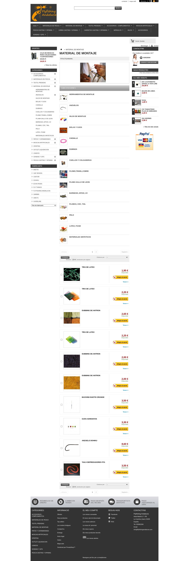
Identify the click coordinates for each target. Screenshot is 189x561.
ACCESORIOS (143, 30)
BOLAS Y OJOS (41, 101)
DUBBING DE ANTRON (91, 310)
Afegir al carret (120, 277)
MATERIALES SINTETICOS (45, 135)
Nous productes (140, 70)
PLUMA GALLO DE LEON (44, 118)
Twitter (113, 518)
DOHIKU (36, 180)
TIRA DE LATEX (88, 267)
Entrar (156, 46)
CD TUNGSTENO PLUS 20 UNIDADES (149, 111)
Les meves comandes (90, 514)
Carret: (139, 41)
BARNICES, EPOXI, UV (43, 122)
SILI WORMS (146, 119)
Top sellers (60, 521)
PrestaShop (70, 547)
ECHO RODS (37, 184)
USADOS (36, 153)
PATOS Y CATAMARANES (42, 139)
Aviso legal (60, 536)
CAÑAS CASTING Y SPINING (68, 30)
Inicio (34, 26)
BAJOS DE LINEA (148, 92)
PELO (38, 129)
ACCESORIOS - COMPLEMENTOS (118, 26)
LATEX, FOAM (40, 132)
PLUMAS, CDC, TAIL (42, 125)
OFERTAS (36, 146)
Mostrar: (68, 259)
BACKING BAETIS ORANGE (93, 397)
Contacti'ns (60, 529)
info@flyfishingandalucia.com (143, 529)
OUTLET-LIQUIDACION (41, 149)
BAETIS (36, 169)
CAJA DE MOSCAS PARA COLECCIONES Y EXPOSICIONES (48, 55)
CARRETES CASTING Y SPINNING (95, 30)
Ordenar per (100, 257)
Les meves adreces (89, 521)
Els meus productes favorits (91, 532)
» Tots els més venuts (150, 127)
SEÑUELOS (117, 30)
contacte (124, 1)
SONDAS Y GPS (38, 35)
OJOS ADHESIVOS (89, 419)
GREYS (36, 198)
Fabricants (37, 166)
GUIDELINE (37, 201)
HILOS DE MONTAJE (43, 98)
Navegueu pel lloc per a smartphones (94, 557)
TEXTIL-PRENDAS (94, 26)
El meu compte (90, 510)
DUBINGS (39, 108)
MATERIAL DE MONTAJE (73, 26)
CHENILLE (39, 105)
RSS (112, 521)
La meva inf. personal (89, 525)
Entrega (59, 532)
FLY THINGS (37, 187)
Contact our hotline (148, 62)
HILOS (129, 30)
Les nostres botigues (64, 525)
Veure (125, 282)
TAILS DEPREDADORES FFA (93, 462)
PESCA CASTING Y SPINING (42, 30)
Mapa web (60, 543)
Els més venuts (140, 78)
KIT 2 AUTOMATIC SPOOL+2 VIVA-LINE (149, 84)
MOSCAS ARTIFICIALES (144, 26)
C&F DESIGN (37, 173)
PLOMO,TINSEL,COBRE (44, 115)
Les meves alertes (90, 537)
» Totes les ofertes (50, 65)
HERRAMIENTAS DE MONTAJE (42, 90)
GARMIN (36, 194)
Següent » (125, 252)
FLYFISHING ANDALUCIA (41, 191)
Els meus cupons (88, 529)
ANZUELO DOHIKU (89, 441)
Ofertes (35, 48)
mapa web (132, 1)
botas (144, 101)
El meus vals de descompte (91, 518)
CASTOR (36, 176)
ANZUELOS (39, 95)
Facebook (114, 514)
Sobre (59, 540)
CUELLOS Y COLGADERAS (45, 112)
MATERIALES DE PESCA (50, 26)
